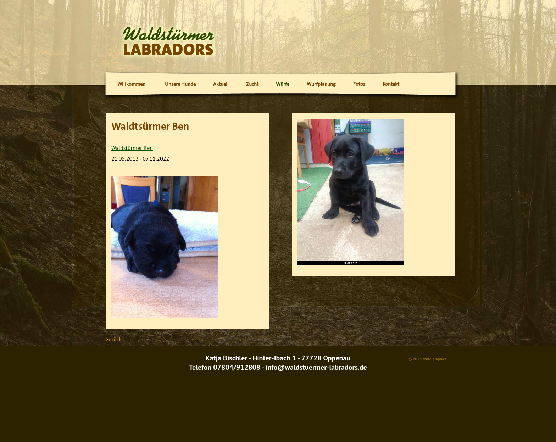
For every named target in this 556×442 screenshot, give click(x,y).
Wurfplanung (321, 84)
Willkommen (131, 84)
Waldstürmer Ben (132, 147)
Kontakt (391, 84)
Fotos (359, 84)
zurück (114, 339)
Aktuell (221, 84)
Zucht (252, 84)
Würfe (282, 84)
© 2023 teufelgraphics (427, 359)
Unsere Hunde (180, 84)
